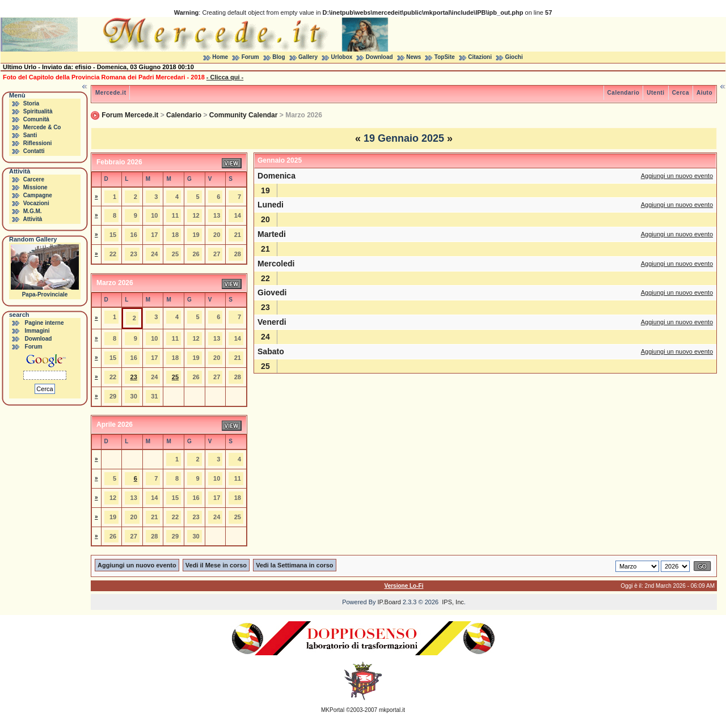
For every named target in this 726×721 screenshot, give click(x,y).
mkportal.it (392, 710)
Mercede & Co (42, 127)
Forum (250, 57)
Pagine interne (44, 323)
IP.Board (389, 602)
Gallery (308, 57)
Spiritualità (38, 111)
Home (220, 57)
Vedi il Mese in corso (216, 565)
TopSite (444, 57)
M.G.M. (32, 211)
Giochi (514, 57)
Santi (30, 135)
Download (379, 57)
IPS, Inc (453, 602)
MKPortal (332, 710)
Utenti (655, 93)
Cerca (680, 93)
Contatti (34, 151)
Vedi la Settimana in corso (294, 565)
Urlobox (342, 57)
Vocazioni (36, 203)
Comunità (36, 119)
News (413, 57)
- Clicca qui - (224, 77)
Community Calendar (243, 115)
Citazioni (480, 57)
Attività (32, 219)
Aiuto (704, 93)
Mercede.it (110, 93)
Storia (31, 103)
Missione (35, 187)
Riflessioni (37, 143)
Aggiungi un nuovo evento (677, 175)
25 (175, 377)
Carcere (33, 179)
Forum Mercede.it (130, 115)
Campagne (37, 195)
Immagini (37, 331)
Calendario (623, 93)
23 (133, 377)
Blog (278, 57)
